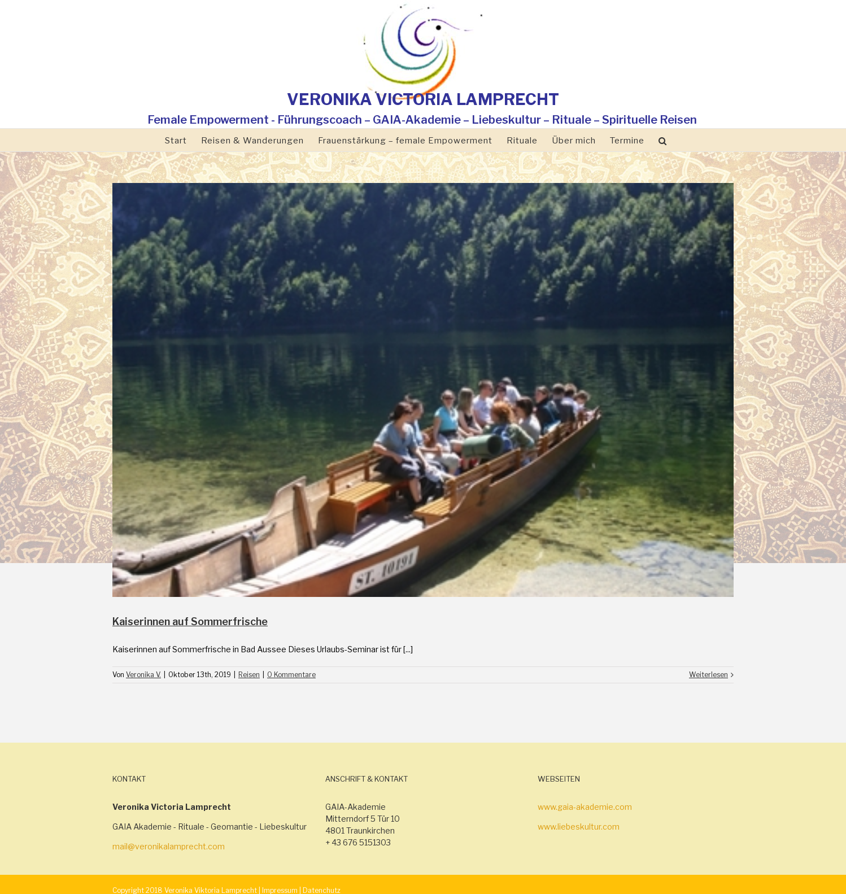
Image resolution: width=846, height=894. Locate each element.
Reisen (249, 674)
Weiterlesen (708, 674)
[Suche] (663, 140)
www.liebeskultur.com (579, 826)
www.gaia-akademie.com (585, 807)
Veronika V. (143, 674)
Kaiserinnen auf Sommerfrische (190, 621)
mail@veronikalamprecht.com (168, 846)
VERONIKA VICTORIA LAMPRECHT (423, 99)
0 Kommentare (291, 674)
